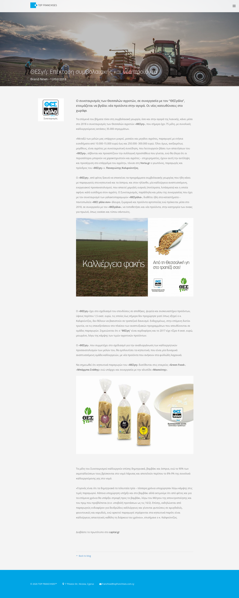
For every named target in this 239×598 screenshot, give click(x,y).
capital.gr (114, 532)
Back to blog (83, 555)
